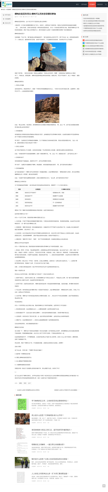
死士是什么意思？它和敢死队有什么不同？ (48, 415)
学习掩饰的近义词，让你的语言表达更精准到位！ (50, 401)
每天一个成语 (19, 16)
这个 (29, 383)
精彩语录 (100, 4)
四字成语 (84, 4)
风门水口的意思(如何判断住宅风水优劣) (93, 21)
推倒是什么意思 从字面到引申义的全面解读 (65, 390)
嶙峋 (20, 383)
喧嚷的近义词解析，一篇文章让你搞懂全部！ (48, 444)
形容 (25, 383)
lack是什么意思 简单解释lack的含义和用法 (28, 390)
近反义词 (6, 23)
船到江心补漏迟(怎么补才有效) (91, 23)
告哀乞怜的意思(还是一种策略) (91, 18)
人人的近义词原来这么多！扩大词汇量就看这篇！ (50, 474)
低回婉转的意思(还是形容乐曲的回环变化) (94, 25)
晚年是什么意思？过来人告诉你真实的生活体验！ (50, 459)
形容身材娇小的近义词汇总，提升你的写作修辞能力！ (52, 430)
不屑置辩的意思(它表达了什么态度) (92, 28)
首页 (77, 4)
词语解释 (92, 4)
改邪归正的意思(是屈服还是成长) (92, 30)
